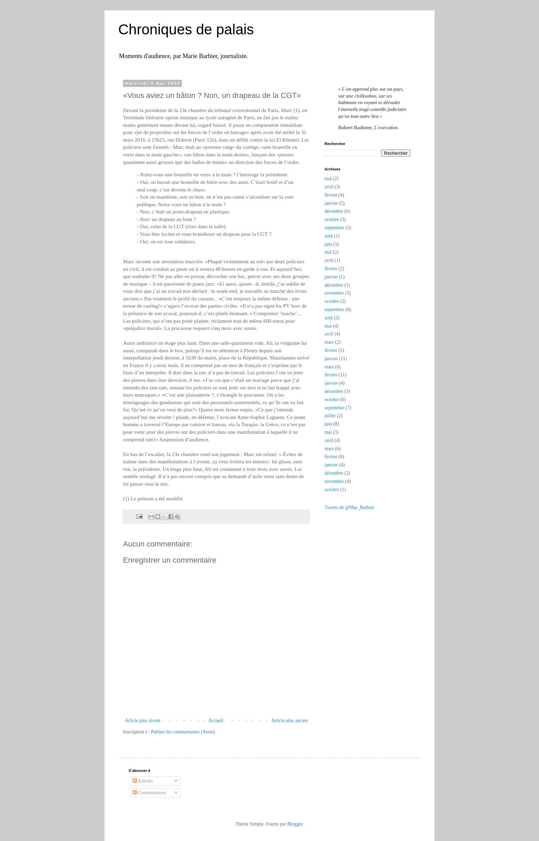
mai (328, 178)
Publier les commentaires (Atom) (183, 731)
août (328, 236)
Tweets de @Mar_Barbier (349, 507)
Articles (143, 781)
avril (328, 186)
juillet (330, 415)
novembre (334, 293)
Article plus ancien (289, 720)
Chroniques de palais (186, 29)
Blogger (294, 824)
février (330, 195)
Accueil (215, 720)
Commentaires (149, 792)
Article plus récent (142, 720)
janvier (331, 203)
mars (329, 342)
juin (328, 244)
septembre (334, 227)
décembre (333, 211)
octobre (331, 219)
